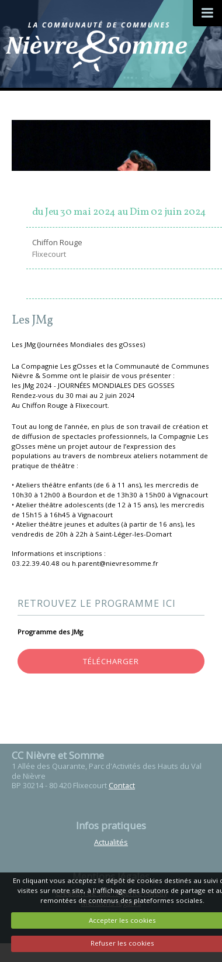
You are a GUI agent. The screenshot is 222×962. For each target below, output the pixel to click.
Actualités (111, 842)
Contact (122, 785)
